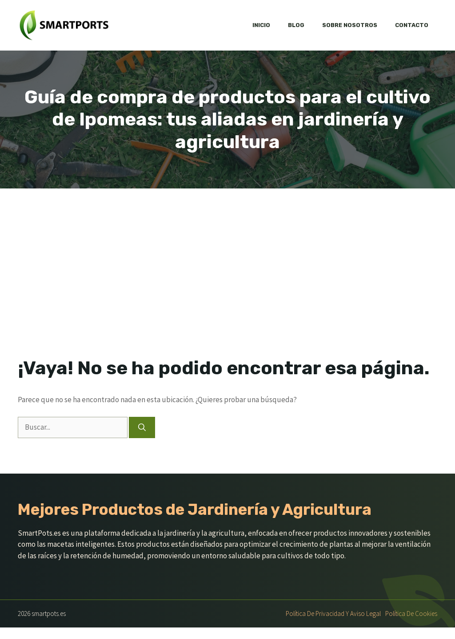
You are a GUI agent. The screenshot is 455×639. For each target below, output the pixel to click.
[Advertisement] (227, 255)
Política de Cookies (411, 613)
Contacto (411, 25)
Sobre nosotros (349, 25)
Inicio (261, 25)
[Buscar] (142, 427)
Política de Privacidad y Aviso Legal (333, 613)
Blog (296, 25)
